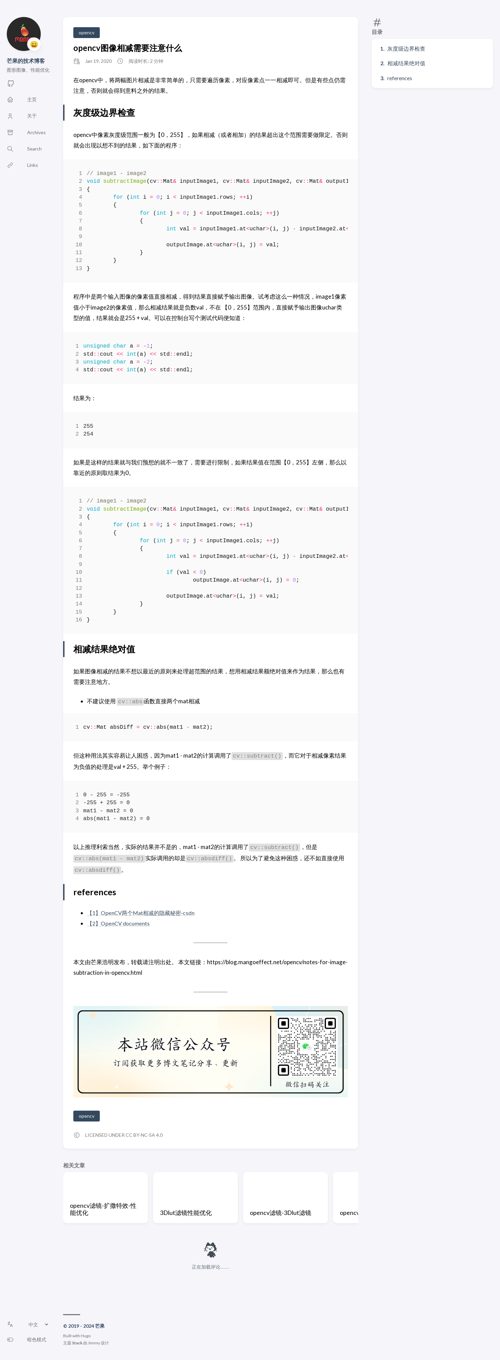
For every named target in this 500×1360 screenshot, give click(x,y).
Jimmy (94, 1342)
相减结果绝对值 (406, 63)
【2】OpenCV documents (120, 923)
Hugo (86, 1335)
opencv (86, 32)
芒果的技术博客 (26, 60)
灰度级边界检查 (406, 48)
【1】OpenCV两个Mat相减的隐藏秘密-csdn (143, 912)
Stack (77, 1342)
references (399, 78)
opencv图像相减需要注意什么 (127, 48)
